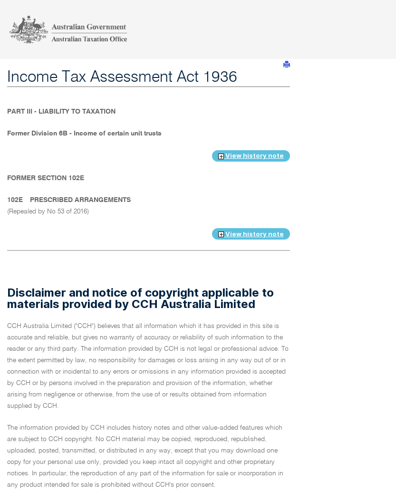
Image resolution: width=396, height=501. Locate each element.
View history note (251, 155)
